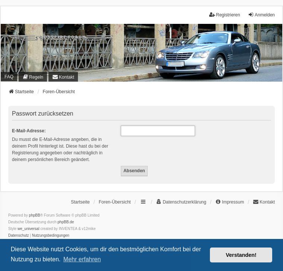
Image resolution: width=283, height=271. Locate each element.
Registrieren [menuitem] (224, 15)
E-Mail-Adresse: (29, 130)
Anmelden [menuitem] (261, 15)
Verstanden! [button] (241, 255)
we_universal (28, 229)
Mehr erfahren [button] (82, 259)
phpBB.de (65, 222)
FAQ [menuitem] (8, 76)
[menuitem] (33, 77)
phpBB (34, 215)
